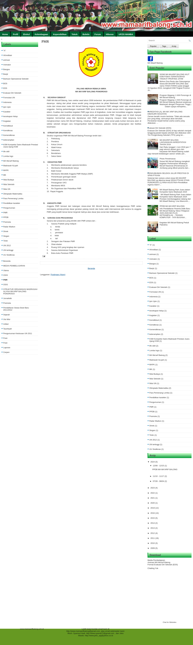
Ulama (6, 270)
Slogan (6, 236)
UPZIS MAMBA (126, 34)
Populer (153, 46)
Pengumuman (9, 208)
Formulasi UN (9, 97)
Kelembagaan (41, 34)
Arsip (174, 46)
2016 (152, 513)
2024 (152, 462)
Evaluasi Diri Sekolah (12, 93)
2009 (152, 548)
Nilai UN (6, 189)
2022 (152, 493)
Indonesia (7, 102)
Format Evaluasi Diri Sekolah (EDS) (163, 564)
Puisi (5, 338)
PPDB (5, 217)
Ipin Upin (7, 107)
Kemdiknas (8, 130)
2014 (152, 523)
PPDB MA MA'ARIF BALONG (172, 206)
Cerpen (6, 352)
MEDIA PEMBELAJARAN (14, 266)
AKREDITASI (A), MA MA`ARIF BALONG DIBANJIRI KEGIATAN (165, 113)
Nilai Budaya (8, 180)
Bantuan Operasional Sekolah (16, 79)
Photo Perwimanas (168, 159)
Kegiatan (7, 121)
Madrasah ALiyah (10, 165)
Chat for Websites (169, 622)
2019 (152, 508)
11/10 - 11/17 (159, 476)
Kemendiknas (9, 135)
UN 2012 (7, 245)
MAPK (6, 170)
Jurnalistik (7, 298)
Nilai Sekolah (8, 184)
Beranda (6, 261)
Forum (97, 34)
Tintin (5, 241)
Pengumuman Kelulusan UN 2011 (17, 333)
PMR (5, 212)
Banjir (5, 74)
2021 (152, 498)
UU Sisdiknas (9, 255)
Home (5, 34)
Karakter (6, 112)
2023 (152, 488)
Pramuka (7, 222)
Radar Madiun (9, 227)
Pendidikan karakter (11, 203)
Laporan (6, 347)
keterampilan (8, 140)
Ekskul (26, 34)
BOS (5, 83)
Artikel (6, 324)
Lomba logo (8, 156)
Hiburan (110, 34)
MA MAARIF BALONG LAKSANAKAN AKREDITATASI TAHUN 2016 (173, 142)
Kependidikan (60, 34)
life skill (6, 151)
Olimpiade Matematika (12, 194)
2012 (152, 533)
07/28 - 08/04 (159, 481)
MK (4, 175)
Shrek (5, 231)
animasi (6, 60)
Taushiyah (7, 329)
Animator (7, 65)
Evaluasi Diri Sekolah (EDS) (159, 128)
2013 (152, 528)
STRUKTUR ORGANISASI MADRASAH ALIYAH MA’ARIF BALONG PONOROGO (20, 291)
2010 (152, 543)
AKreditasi (7, 55)
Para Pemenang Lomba (13, 198)
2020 (152, 503)
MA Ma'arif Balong (11, 161)
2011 (152, 538)
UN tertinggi (8, 250)
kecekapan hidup (10, 116)
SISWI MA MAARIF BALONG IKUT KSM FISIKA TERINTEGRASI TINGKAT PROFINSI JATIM (174, 76)
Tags (164, 46)
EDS (5, 88)
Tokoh (75, 34)
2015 (152, 518)
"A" (4, 50)
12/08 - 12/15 (159, 466)
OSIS (5, 275)
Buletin (86, 34)
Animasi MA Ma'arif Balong (159, 562)
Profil (15, 34)
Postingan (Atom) (58, 274)
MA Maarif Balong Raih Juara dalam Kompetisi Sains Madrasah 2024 (175, 191)
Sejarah (6, 315)
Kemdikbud (8, 126)
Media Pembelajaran (156, 560)
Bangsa (6, 69)
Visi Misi (6, 319)
